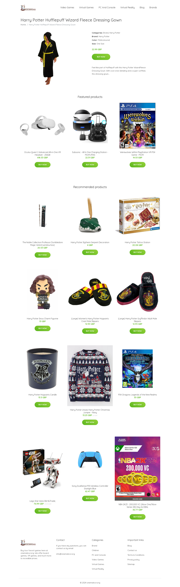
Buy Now (101, 57)
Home (23, 24)
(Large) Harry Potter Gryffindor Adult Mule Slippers (137, 319)
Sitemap (131, 564)
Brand (105, 33)
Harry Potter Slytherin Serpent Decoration (90, 242)
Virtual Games (86, 7)
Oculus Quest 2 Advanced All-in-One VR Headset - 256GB (42, 153)
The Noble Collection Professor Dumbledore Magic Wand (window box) (42, 243)
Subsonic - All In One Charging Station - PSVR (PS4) (90, 153)
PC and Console (107, 7)
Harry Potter (114, 33)
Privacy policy (134, 559)
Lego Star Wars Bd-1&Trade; (43, 501)
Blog (142, 7)
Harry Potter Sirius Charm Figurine (42, 318)
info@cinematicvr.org (65, 554)
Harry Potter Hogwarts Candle (42, 394)
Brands (153, 7)
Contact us (132, 550)
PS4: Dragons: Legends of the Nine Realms (137, 394)
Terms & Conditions (136, 555)
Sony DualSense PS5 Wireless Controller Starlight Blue (90, 487)
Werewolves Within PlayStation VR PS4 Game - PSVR (137, 153)
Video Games (67, 7)
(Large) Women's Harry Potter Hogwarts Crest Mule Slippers (90, 319)
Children (95, 550)
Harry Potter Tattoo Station (137, 242)
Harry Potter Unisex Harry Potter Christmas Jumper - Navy (90, 411)
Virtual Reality (127, 7)
